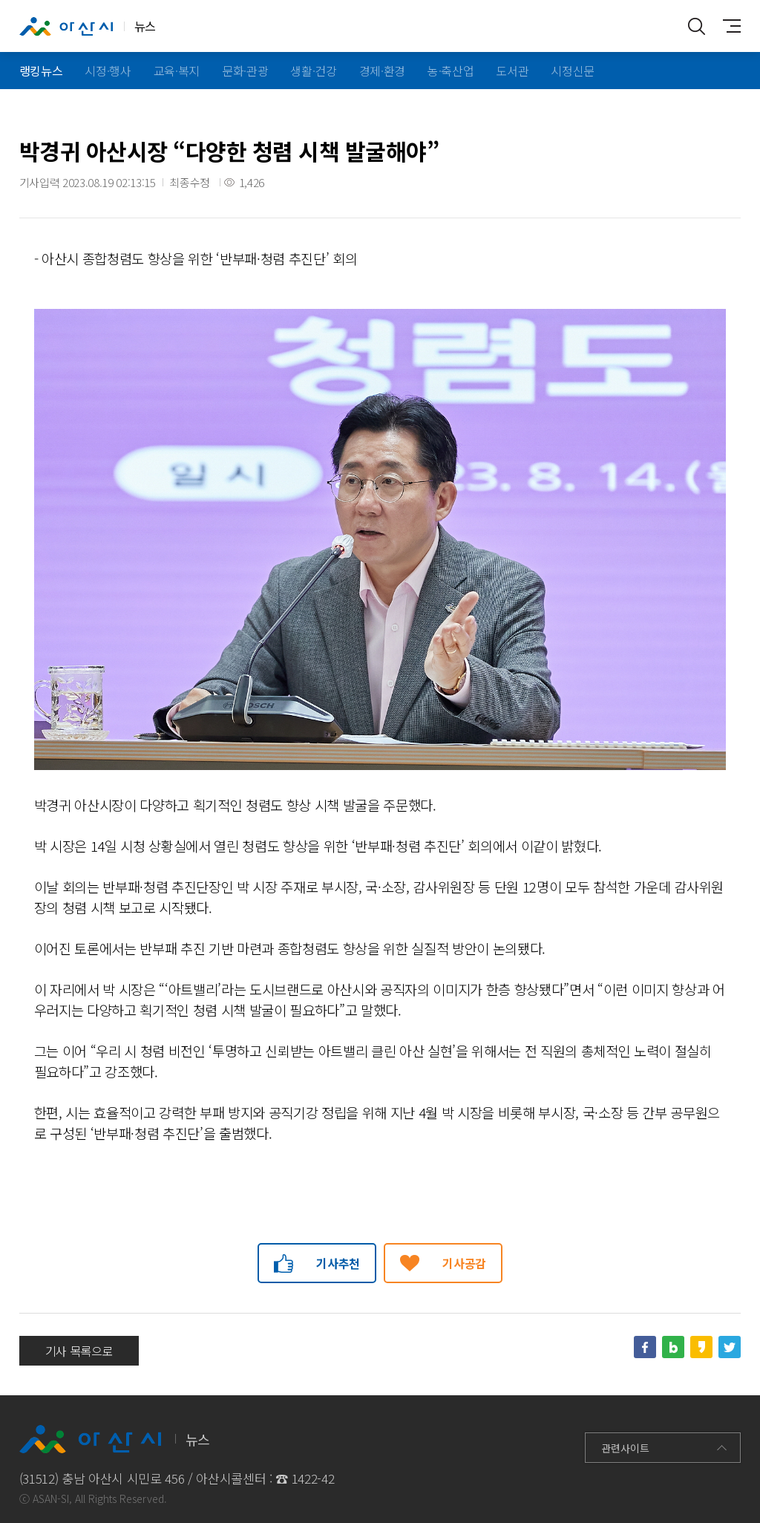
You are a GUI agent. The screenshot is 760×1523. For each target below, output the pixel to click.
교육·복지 (177, 70)
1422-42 (313, 1478)
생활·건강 (313, 70)
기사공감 (464, 1263)
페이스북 (645, 1347)
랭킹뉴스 (41, 70)
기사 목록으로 (79, 1351)
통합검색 (696, 26)
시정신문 (572, 70)
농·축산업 (451, 70)
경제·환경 (382, 70)
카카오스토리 (701, 1347)
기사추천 (338, 1263)
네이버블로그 (673, 1347)
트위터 (729, 1347)
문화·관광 (245, 70)
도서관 (512, 70)
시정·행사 (108, 70)
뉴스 (87, 26)
